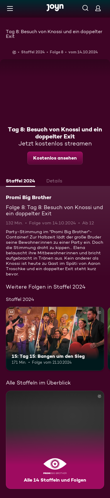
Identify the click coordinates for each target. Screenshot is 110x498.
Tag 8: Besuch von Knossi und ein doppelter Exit (54, 34)
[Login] (98, 8)
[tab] (20, 181)
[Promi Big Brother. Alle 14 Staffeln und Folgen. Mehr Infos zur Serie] (55, 440)
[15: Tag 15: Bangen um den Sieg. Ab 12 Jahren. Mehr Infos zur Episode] (55, 339)
